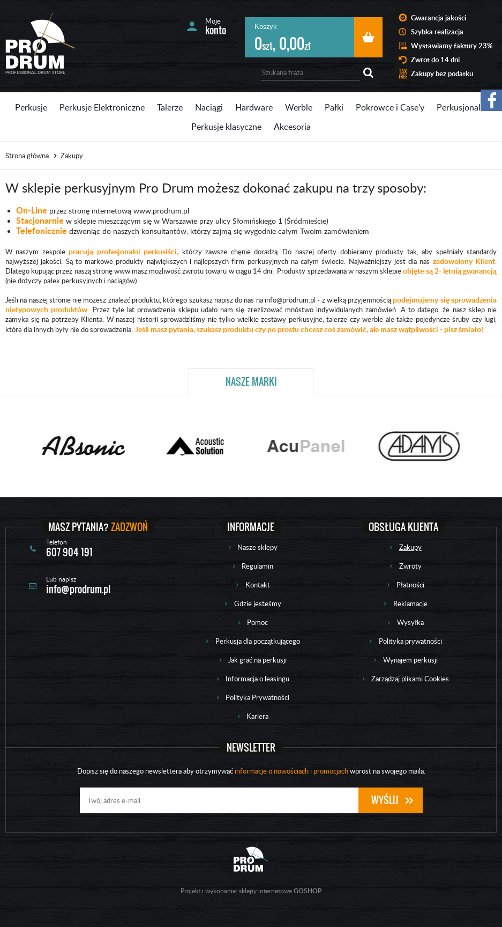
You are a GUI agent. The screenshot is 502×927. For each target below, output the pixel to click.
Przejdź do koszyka (368, 37)
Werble (298, 107)
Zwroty (410, 566)
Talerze (170, 107)
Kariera (257, 716)
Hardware (254, 107)
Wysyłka (410, 622)
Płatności (410, 585)
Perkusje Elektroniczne (102, 107)
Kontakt (257, 585)
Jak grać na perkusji (257, 660)
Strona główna (27, 155)
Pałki (334, 107)
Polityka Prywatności (257, 697)
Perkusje (31, 107)
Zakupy (410, 547)
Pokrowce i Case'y (390, 107)
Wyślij (385, 800)
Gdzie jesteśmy (257, 603)
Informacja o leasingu (257, 678)
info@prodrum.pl (78, 589)
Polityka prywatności (410, 641)
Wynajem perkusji (410, 660)
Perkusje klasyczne (226, 127)
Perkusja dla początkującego (257, 641)
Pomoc (257, 622)
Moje (215, 26)
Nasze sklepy (257, 547)
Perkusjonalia (462, 107)
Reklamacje (410, 603)
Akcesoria (292, 127)
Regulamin (257, 566)
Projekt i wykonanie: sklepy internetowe (251, 890)
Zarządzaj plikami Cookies (410, 678)
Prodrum (40, 41)
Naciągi (209, 107)
